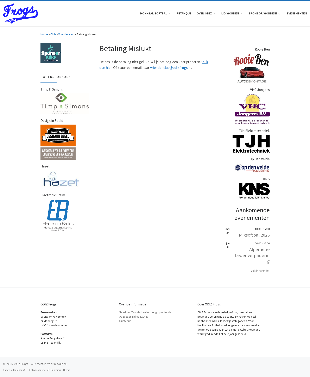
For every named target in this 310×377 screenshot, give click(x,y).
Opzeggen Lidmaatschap (133, 316)
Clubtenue (125, 321)
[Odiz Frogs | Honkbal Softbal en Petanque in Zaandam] (20, 12)
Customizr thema (60, 370)
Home (44, 34)
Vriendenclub (66, 34)
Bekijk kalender (260, 270)
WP (24, 370)
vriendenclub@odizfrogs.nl (170, 67)
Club (53, 34)
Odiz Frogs (21, 364)
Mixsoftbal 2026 (254, 235)
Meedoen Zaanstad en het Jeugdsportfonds (145, 312)
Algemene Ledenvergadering (252, 255)
